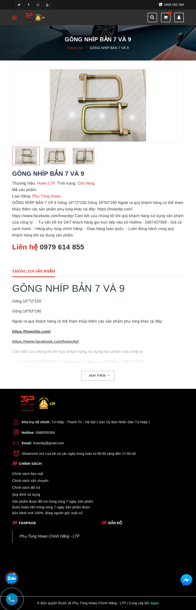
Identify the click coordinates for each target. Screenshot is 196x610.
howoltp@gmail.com (48, 443)
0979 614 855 (62, 247)
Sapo (154, 603)
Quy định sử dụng (26, 494)
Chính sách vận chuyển (30, 481)
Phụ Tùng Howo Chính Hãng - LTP (50, 536)
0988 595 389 (171, 4)
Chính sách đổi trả (26, 487)
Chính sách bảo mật (27, 474)
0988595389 (45, 432)
